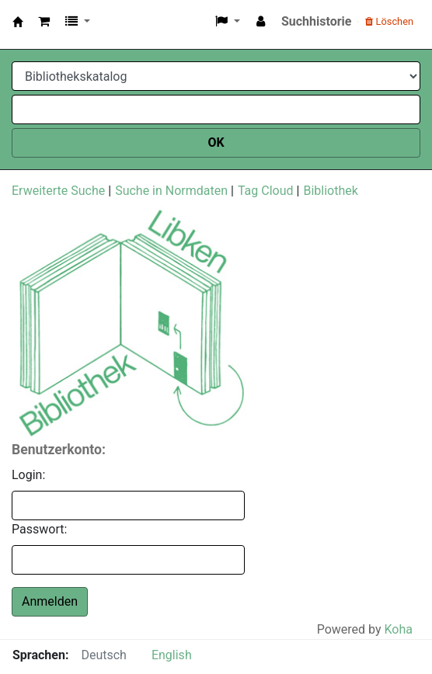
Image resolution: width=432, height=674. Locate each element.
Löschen (389, 21)
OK (215, 142)
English (172, 655)
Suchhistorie (316, 21)
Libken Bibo (22, 21)
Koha (399, 629)
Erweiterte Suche (58, 190)
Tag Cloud (266, 190)
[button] (44, 21)
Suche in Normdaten (171, 190)
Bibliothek (330, 190)
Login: (28, 474)
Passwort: (39, 529)
